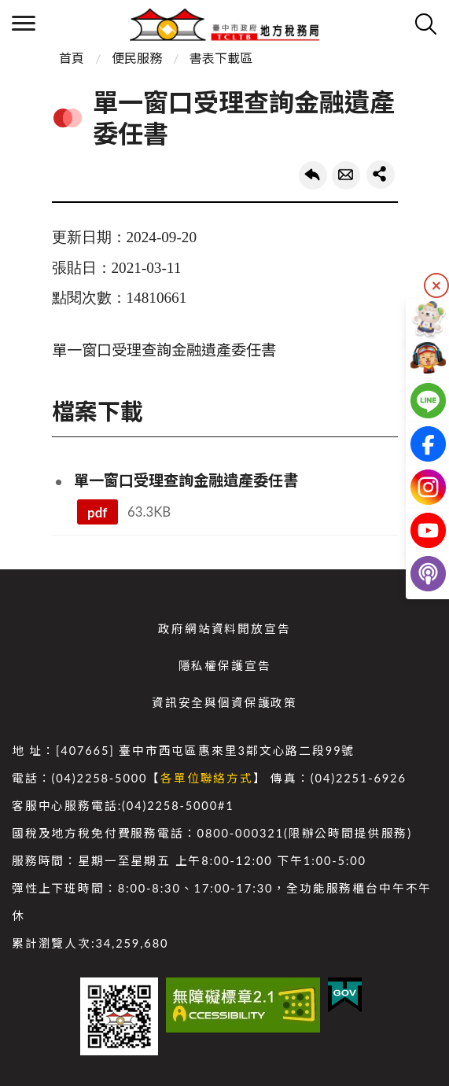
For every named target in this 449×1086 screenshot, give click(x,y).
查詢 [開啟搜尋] (425, 23)
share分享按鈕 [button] (380, 174)
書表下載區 (221, 57)
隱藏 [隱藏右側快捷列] (436, 285)
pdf (97, 512)
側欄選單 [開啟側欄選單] (23, 23)
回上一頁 (313, 175)
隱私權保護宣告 (224, 665)
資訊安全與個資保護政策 (224, 702)
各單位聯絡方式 (206, 778)
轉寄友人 (346, 175)
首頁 (71, 57)
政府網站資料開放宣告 (224, 628)
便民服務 (137, 57)
